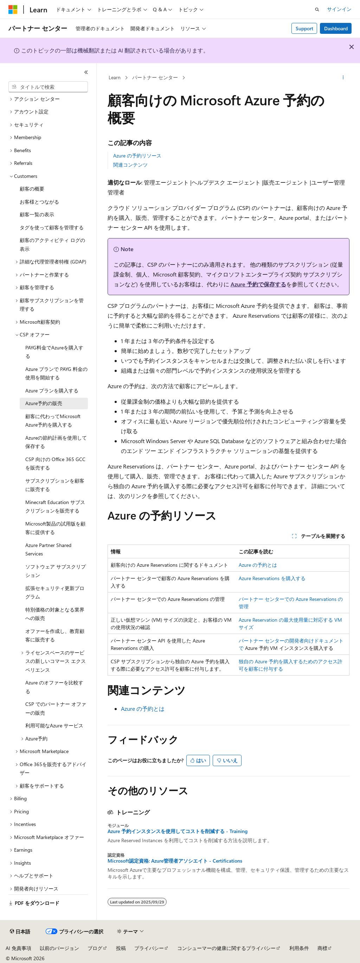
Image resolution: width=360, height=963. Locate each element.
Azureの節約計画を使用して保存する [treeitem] (56, 442)
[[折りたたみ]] (86, 72)
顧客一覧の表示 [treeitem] (37, 214)
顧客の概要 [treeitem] (32, 188)
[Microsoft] (13, 9)
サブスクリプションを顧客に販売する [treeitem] (54, 485)
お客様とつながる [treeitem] (39, 201)
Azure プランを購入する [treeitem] (51, 390)
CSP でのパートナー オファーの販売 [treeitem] (55, 708)
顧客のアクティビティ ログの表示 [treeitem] (52, 244)
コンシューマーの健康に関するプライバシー (226, 948)
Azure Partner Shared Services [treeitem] (48, 549)
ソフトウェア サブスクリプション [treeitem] (55, 571)
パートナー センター (155, 77)
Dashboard (336, 28)
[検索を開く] (317, 9)
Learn (115, 77)
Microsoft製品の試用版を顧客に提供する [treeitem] (55, 528)
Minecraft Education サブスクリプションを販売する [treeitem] (55, 506)
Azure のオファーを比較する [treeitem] (54, 687)
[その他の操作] (343, 77)
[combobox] (48, 87)
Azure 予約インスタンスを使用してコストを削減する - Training (178, 831)
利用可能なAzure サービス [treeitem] (54, 725)
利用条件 (299, 948)
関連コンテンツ (130, 164)
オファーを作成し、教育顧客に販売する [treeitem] (54, 635)
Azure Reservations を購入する (272, 578)
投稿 (121, 948)
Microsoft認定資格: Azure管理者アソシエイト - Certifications (175, 861)
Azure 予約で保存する (258, 284)
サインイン (339, 9)
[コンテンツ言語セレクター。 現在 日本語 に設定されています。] (20, 931)
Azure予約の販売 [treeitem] (43, 403)
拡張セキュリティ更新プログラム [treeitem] (54, 592)
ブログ (95, 948)
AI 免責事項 (18, 948)
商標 (322, 948)
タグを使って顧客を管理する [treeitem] (52, 227)
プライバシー (149, 948)
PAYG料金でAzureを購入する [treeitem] (54, 352)
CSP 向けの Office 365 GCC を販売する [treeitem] (55, 463)
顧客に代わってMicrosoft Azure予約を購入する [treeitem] (53, 420)
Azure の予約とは (258, 564)
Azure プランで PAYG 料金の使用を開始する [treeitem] (56, 373)
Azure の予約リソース (137, 155)
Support (304, 28)
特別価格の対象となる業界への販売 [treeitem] (54, 614)
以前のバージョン (59, 948)
